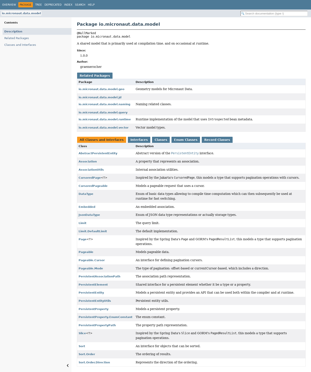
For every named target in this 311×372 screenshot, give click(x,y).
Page (83, 239)
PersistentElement (93, 284)
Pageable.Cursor (92, 260)
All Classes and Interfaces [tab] (102, 139)
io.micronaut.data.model (21, 13)
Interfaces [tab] (139, 139)
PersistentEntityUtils (95, 300)
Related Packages (16, 38)
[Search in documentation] (274, 13)
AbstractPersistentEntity (98, 153)
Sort (82, 346)
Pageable (86, 252)
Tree (38, 4)
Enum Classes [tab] (185, 139)
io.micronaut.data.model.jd (100, 97)
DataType (86, 194)
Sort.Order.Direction (94, 362)
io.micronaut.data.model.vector (104, 127)
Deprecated (53, 4)
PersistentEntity (91, 292)
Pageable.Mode (91, 268)
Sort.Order (87, 354)
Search (80, 4)
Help (91, 4)
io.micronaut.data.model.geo (101, 89)
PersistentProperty (93, 309)
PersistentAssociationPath (99, 276)
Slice (82, 333)
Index (68, 4)
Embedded (87, 206)
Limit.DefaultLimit (93, 231)
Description (13, 31)
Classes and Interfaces (20, 44)
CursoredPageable (93, 186)
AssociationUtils (91, 169)
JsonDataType (89, 214)
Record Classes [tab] (217, 139)
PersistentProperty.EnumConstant (105, 317)
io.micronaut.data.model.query (103, 112)
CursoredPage (90, 177)
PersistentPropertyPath (97, 325)
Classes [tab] (161, 139)
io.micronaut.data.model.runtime (105, 119)
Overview (9, 4)
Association (88, 161)
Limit (82, 223)
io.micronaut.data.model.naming (104, 104)
